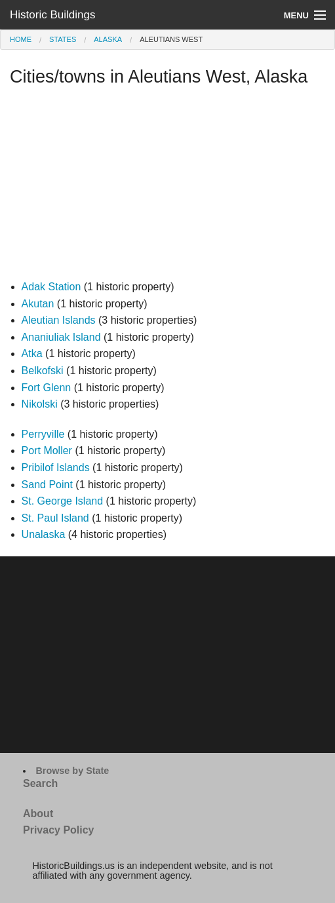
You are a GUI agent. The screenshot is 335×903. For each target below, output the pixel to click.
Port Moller (47, 450)
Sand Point (47, 484)
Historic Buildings (52, 15)
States (62, 39)
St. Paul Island (55, 518)
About (38, 813)
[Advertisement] (167, 187)
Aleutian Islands (59, 320)
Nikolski (40, 404)
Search (40, 783)
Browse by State (72, 770)
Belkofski (43, 370)
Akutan (38, 303)
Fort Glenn (46, 387)
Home (20, 39)
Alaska (108, 39)
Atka (32, 353)
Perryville (43, 434)
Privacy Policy (58, 830)
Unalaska (44, 534)
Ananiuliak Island (61, 337)
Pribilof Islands (56, 467)
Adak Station (51, 286)
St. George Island (63, 501)
